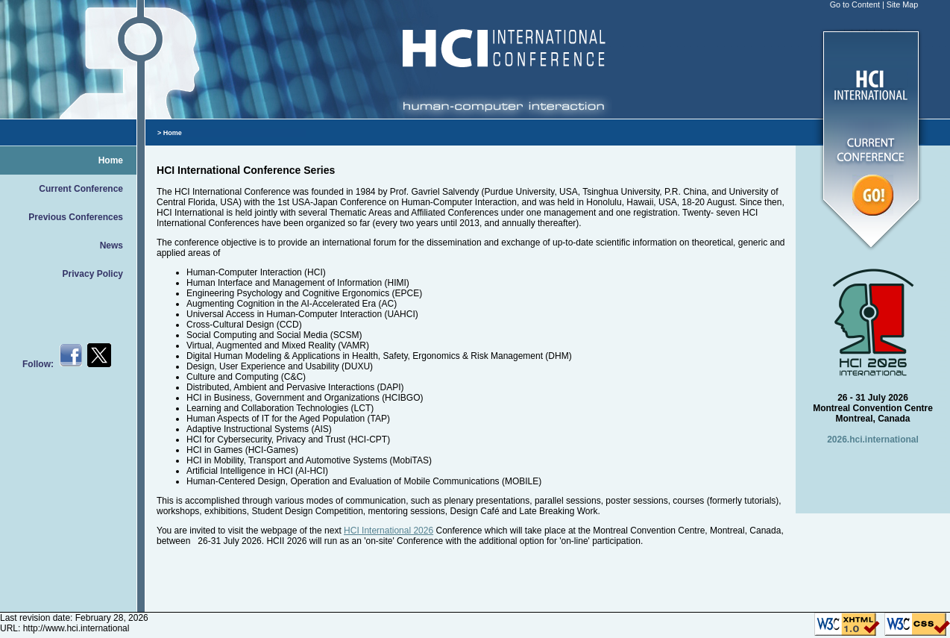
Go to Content (855, 4)
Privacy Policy (93, 274)
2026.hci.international (873, 439)
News (111, 245)
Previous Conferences (75, 217)
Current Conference (81, 189)
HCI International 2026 (388, 530)
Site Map (903, 4)
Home (110, 160)
